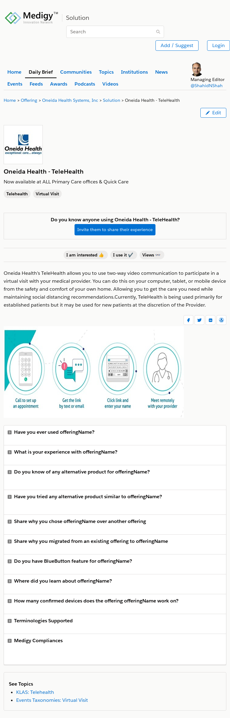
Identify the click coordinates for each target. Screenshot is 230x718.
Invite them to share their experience (115, 229)
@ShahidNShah (207, 85)
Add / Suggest (177, 45)
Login (218, 45)
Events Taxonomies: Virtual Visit (52, 700)
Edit (213, 112)
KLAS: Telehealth (35, 692)
